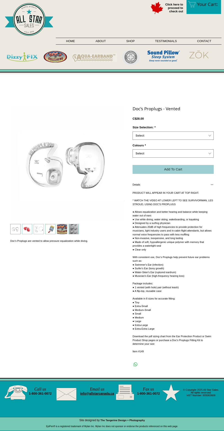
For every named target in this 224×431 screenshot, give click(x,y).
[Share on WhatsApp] (135, 364)
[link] (206, 4)
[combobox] (173, 136)
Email (95, 389)
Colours (139, 145)
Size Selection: (144, 127)
